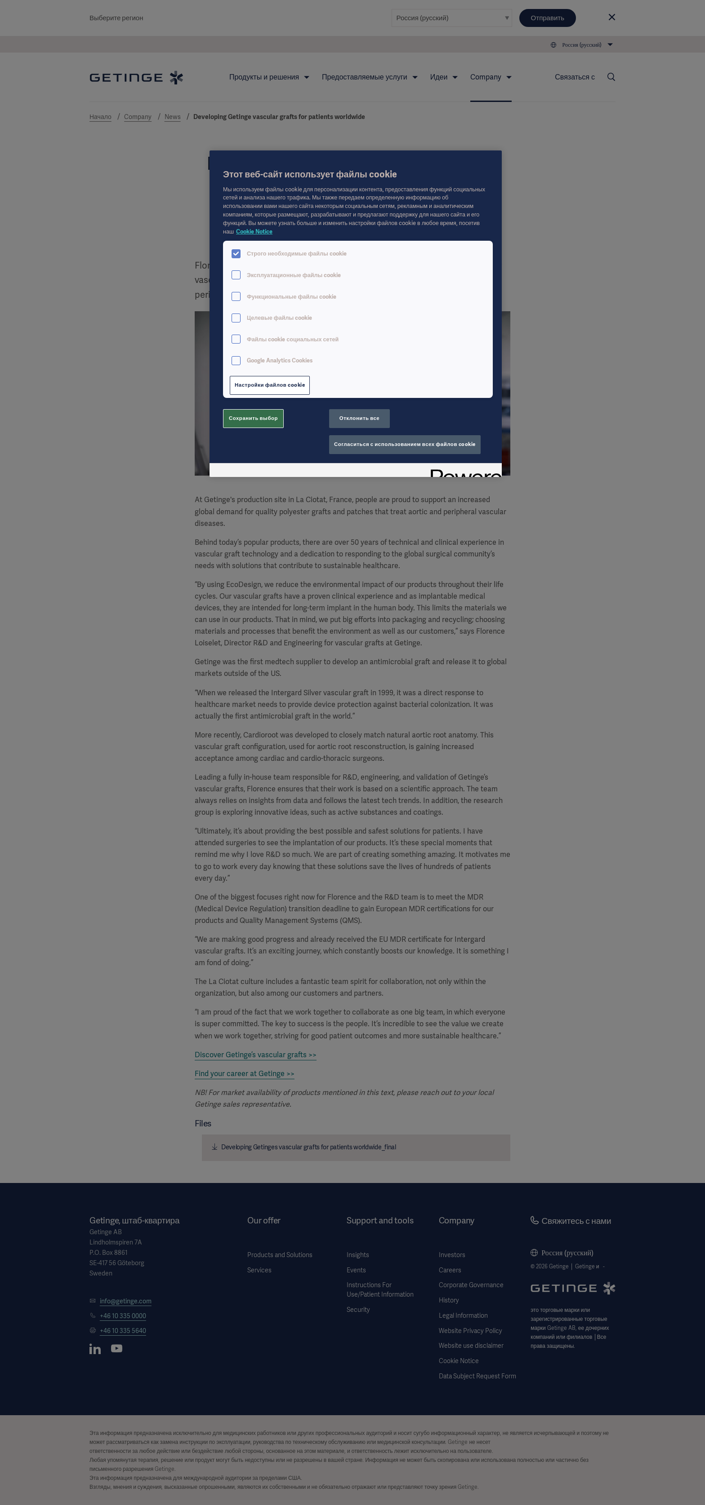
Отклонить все (359, 418)
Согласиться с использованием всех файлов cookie (405, 444)
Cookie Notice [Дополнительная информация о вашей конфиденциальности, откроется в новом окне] (254, 231)
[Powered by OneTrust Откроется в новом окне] (463, 471)
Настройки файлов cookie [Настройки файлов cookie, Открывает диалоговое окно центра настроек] (270, 385)
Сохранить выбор (253, 418)
